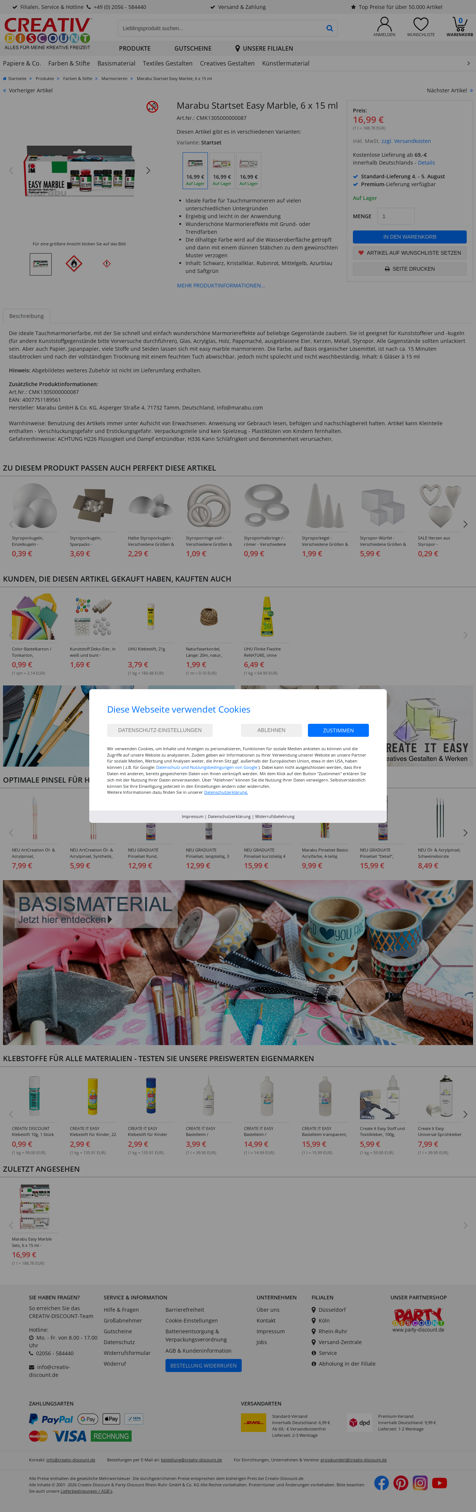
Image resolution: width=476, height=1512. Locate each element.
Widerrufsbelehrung (275, 816)
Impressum (192, 816)
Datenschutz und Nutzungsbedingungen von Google (206, 767)
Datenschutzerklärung (229, 816)
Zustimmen (338, 730)
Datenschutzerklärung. (226, 792)
